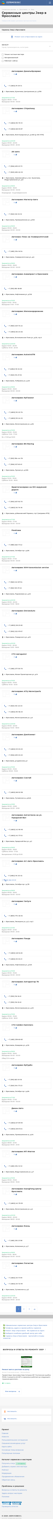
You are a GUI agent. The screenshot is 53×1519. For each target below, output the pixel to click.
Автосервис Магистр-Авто (25, 200)
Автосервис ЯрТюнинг (23, 398)
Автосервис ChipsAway (23, 108)
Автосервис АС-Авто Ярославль (28, 861)
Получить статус (8, 1463)
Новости (5, 1437)
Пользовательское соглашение (15, 1440)
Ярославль (24, 9)
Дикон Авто (17, 1108)
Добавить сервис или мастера (14, 1466)
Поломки (5, 1496)
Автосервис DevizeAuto (23, 611)
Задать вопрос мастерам (12, 1493)
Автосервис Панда (21, 938)
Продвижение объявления (13, 1476)
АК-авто (16, 152)
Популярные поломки (11, 1453)
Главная (5, 1433)
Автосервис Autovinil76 (23, 354)
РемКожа (16, 530)
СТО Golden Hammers (22, 1025)
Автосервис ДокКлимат (23, 735)
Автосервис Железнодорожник (27, 311)
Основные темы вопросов (13, 1450)
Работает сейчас (11, 61)
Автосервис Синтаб (21, 778)
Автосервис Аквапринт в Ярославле (30, 274)
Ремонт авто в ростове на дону (15, 1369)
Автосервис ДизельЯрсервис (26, 71)
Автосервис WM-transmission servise (30, 567)
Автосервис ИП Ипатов (23, 1151)
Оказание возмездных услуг (13, 1443)
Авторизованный (11, 57)
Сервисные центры (10, 9)
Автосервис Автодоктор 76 (25, 982)
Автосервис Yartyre (21, 901)
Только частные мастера (14, 54)
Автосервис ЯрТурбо (22, 1065)
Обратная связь (8, 1480)
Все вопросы (12, 1391)
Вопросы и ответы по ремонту (14, 1490)
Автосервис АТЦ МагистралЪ (26, 691)
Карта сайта (7, 1447)
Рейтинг (5, 1470)
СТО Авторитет (19, 654)
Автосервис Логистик (22, 1263)
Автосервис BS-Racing (23, 444)
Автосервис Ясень (21, 1226)
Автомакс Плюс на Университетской (30, 237)
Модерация (6, 1473)
